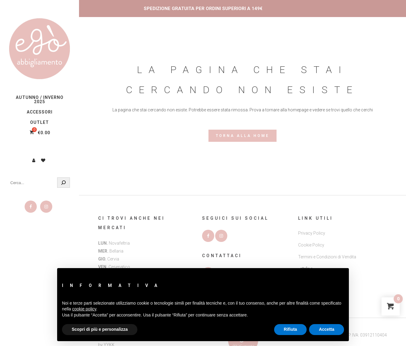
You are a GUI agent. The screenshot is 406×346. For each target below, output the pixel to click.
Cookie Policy (311, 245)
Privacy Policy (311, 233)
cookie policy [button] (84, 308)
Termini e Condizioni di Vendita (327, 256)
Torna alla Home (242, 136)
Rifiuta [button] (290, 329)
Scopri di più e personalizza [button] (100, 329)
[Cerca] (63, 182)
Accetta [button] (326, 329)
